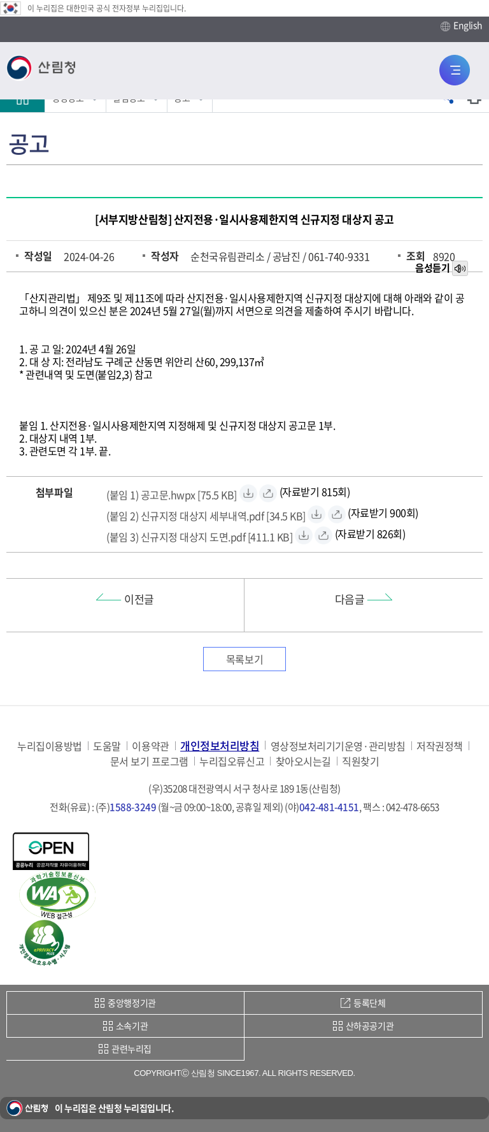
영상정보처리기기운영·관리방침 (338, 746)
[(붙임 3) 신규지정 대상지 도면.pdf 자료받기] (199, 535)
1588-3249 (133, 807)
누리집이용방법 (49, 746)
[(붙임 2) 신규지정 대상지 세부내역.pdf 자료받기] (206, 514)
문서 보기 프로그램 (149, 761)
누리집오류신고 (231, 761)
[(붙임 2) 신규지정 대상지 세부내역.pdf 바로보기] (337, 514)
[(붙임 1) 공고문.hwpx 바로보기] (268, 493)
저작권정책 (439, 746)
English (462, 25)
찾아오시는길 (303, 761)
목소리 (461, 269)
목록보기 (244, 659)
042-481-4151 (329, 807)
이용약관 (150, 746)
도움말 (107, 746)
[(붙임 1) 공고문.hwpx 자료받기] (171, 493)
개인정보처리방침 (219, 745)
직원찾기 (360, 761)
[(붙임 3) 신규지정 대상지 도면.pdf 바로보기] (323, 535)
